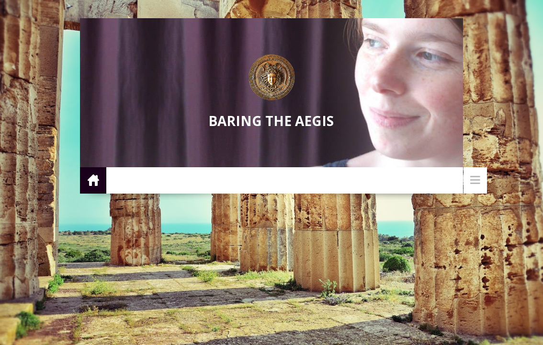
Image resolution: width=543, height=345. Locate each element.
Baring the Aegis (271, 121)
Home (93, 180)
